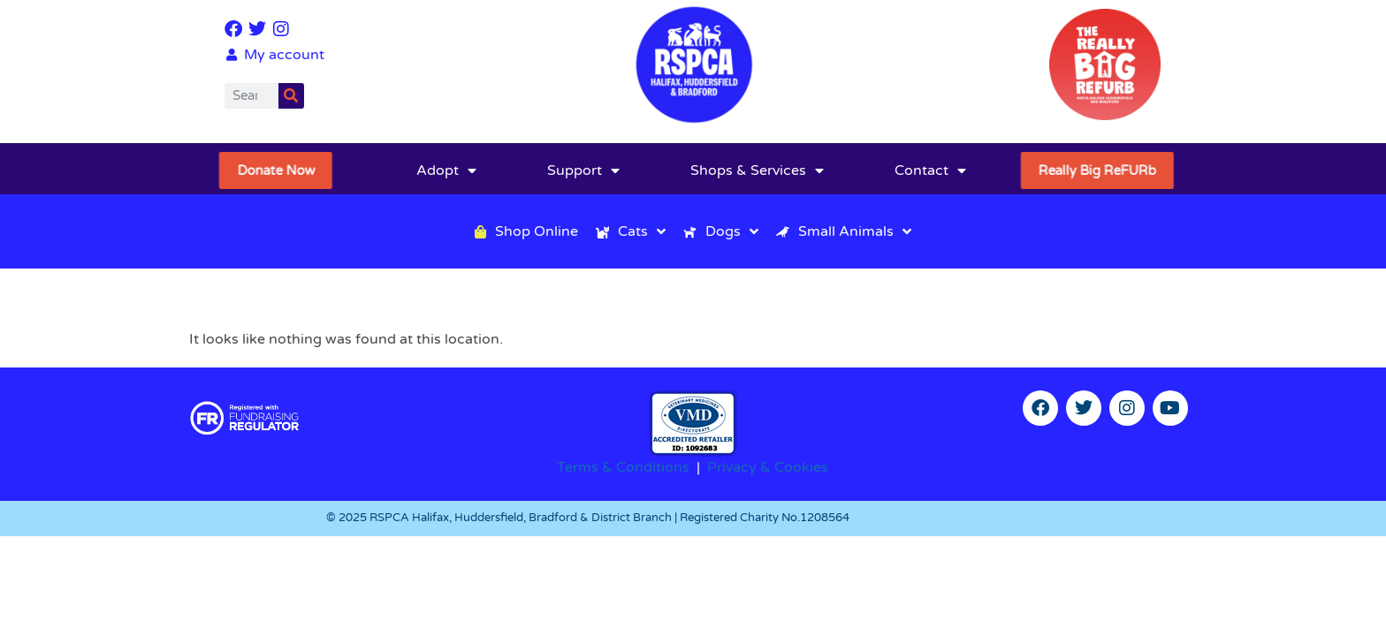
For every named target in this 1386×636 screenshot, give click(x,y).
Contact (930, 170)
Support (583, 170)
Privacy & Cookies (767, 467)
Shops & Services (757, 170)
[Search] (291, 96)
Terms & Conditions (623, 467)
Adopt (446, 170)
